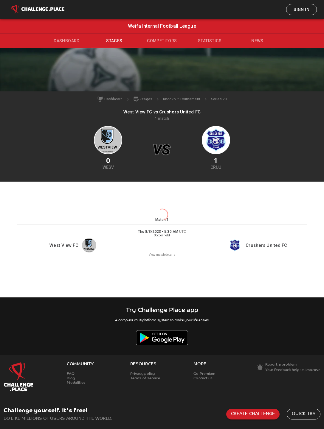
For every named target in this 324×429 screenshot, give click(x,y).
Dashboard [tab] (67, 40)
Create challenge (253, 414)
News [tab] (257, 40)
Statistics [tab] (209, 40)
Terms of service (145, 378)
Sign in (301, 9)
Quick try (303, 414)
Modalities (76, 383)
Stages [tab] (114, 40)
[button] (162, 243)
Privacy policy (142, 374)
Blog (71, 378)
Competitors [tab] (162, 40)
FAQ (70, 374)
